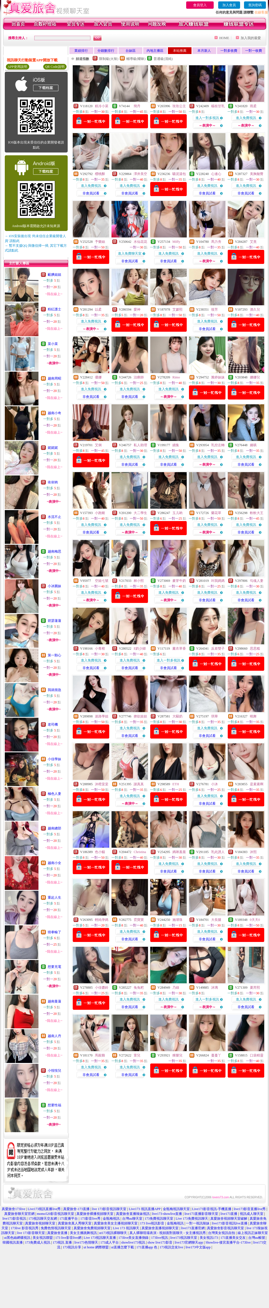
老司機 (53, 724)
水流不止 (54, 517)
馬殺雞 (100, 1055)
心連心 (216, 174)
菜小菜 (53, 344)
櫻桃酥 (100, 174)
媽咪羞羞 (179, 852)
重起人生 (54, 897)
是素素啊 (256, 784)
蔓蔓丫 (216, 1055)
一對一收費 (253, 51)
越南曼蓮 (54, 1001)
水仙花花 (140, 242)
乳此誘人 (218, 852)
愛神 (137, 309)
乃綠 (175, 988)
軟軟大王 (256, 513)
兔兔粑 (139, 988)
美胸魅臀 (256, 174)
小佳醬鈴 (101, 988)
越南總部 (54, 828)
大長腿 (216, 920)
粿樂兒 (177, 1055)
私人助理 (140, 445)
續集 (175, 445)
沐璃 (214, 988)
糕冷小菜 (101, 106)
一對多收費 (228, 51)
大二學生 (140, 513)
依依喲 (53, 482)
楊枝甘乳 (218, 106)
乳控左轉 (218, 445)
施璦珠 (177, 920)
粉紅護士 (54, 309)
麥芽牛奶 (179, 581)
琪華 (214, 716)
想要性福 (54, 1105)
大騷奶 (177, 716)
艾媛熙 (177, 309)
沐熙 (253, 852)
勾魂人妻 (256, 581)
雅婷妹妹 (218, 377)
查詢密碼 (255, 5)
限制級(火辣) (108, 59)
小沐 (214, 784)
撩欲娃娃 (140, 716)
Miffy (176, 242)
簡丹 (137, 106)
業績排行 (81, 51)
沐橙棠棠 (101, 784)
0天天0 (255, 920)
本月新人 (204, 51)
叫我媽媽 (218, 581)
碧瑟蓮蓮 (54, 621)
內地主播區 (155, 51)
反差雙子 (218, 648)
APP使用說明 (17, 67)
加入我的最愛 (251, 38)
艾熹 (253, 242)
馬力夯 (216, 242)
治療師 (139, 377)
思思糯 (255, 648)
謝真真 (139, 784)
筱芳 (214, 309)
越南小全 (54, 863)
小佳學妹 (54, 759)
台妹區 (131, 51)
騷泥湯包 (179, 174)
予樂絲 (100, 242)
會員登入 (200, 5)
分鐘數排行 (105, 51)
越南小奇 (54, 413)
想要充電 (54, 967)
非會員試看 (91, 193)
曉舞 (253, 716)
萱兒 (137, 1055)
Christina (140, 852)
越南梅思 (54, 551)
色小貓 (100, 852)
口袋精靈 (256, 1055)
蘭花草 (216, 513)
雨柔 (253, 106)
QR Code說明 (55, 67)
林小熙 (139, 581)
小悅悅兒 (54, 1071)
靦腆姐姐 (54, 275)
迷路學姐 (101, 716)
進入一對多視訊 (207, 118)
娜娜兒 (255, 377)
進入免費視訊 (246, 118)
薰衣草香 (179, 648)
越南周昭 (54, 378)
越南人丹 (54, 1036)
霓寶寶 (139, 920)
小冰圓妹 (54, 586)
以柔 (98, 309)
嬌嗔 (253, 445)
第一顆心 (54, 655)
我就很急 (54, 690)
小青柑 (100, 648)
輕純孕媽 (101, 920)
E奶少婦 (140, 648)
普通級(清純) (163, 59)
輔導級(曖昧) (135, 59)
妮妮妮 (53, 448)
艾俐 (98, 445)
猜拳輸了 (54, 932)
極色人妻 (54, 794)
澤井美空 (140, 174)
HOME (224, 38)
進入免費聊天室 (130, 253)
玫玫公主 (179, 106)
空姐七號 (101, 581)
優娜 (98, 377)
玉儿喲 (177, 513)
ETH (175, 784)
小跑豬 (100, 513)
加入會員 (229, 5)
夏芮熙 (255, 988)
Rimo (176, 377)
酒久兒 (255, 309)
